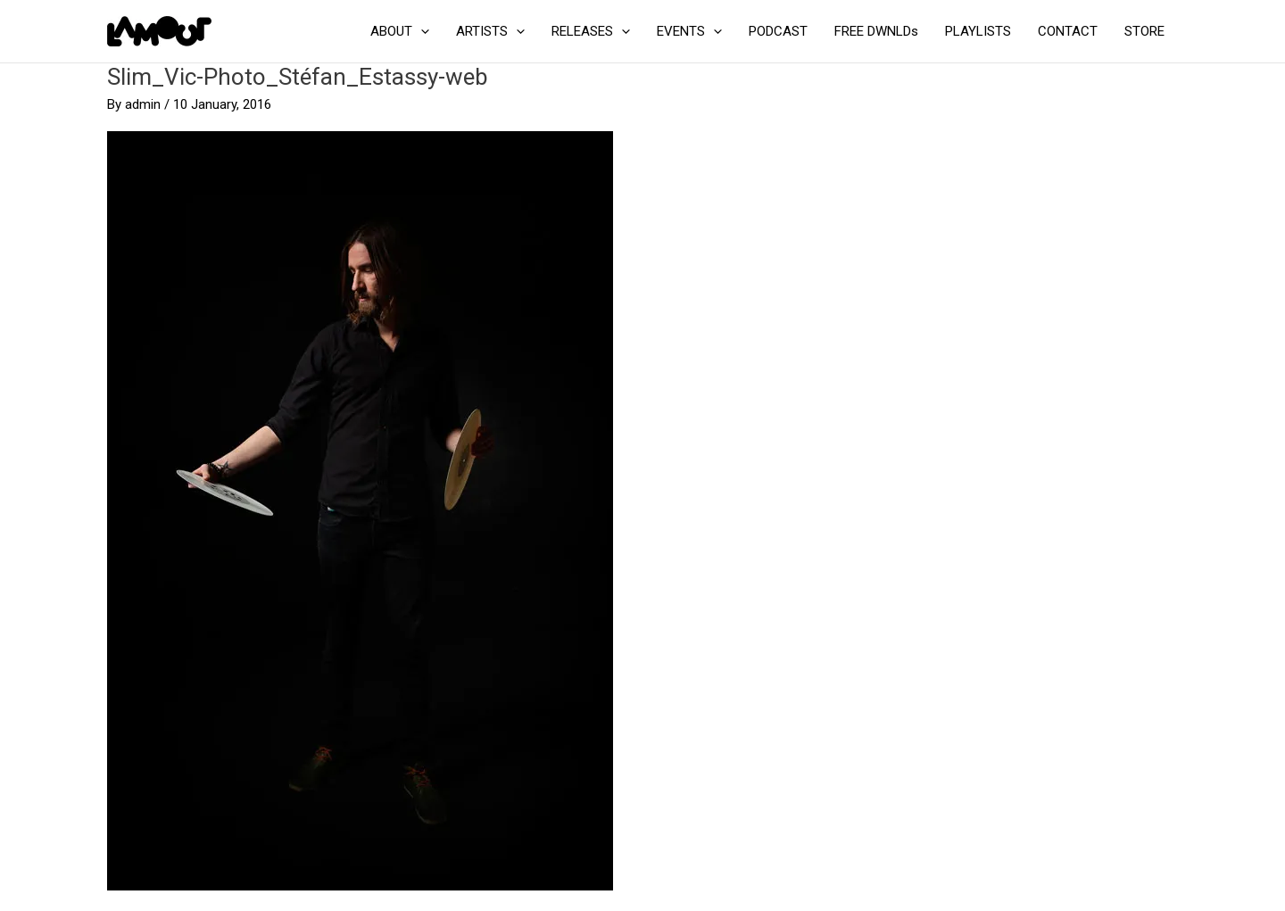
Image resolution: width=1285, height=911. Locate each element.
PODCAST (778, 31)
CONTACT (1068, 31)
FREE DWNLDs (876, 31)
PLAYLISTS (978, 31)
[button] (420, 31)
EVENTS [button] (689, 31)
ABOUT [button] (399, 31)
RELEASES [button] (590, 31)
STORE (1144, 31)
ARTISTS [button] (490, 31)
